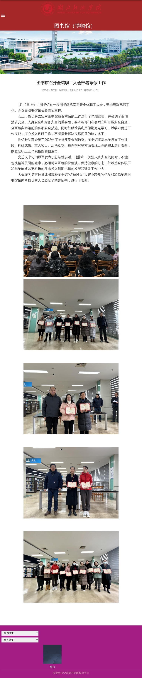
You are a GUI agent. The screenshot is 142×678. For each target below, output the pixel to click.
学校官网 (19, 633)
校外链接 (19, 639)
